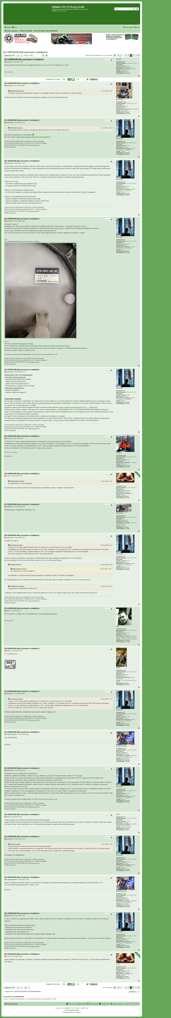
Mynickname (8, 456)
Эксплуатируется (34, 145)
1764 (124, 670)
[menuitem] (14, 27)
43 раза (127, 152)
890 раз (127, 761)
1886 (124, 455)
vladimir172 (119, 513)
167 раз (127, 497)
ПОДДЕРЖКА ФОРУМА (53, 79)
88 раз (127, 527)
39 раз (127, 683)
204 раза (127, 113)
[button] (114, 55)
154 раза (127, 465)
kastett (118, 483)
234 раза (127, 640)
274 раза (127, 641)
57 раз (127, 71)
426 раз (127, 467)
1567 (124, 102)
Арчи (117, 626)
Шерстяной (14, 91)
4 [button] (128, 55)
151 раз (127, 684)
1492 (124, 629)
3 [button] (125, 55)
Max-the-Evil (119, 99)
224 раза (127, 760)
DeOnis (118, 667)
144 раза (127, 73)
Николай (118, 59)
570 (124, 515)
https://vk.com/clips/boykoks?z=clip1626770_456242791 (51, 403)
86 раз (127, 829)
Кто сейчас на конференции (13, 996)
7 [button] (136, 55)
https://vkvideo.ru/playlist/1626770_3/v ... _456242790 (78, 407)
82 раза (127, 154)
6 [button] (133, 55)
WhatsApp (8, 744)
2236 (124, 486)
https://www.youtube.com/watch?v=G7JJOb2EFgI (33, 137)
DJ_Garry (118, 452)
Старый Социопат (121, 746)
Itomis (118, 814)
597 (124, 141)
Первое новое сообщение (93, 55)
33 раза (127, 828)
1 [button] (121, 55)
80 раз (127, 496)
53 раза (127, 112)
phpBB (67, 1008)
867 (124, 61)
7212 (124, 748)
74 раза (127, 528)
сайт (11, 230)
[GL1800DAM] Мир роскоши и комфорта (25, 52)
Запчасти (13, 147)
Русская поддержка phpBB (71, 1010)
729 (124, 817)
